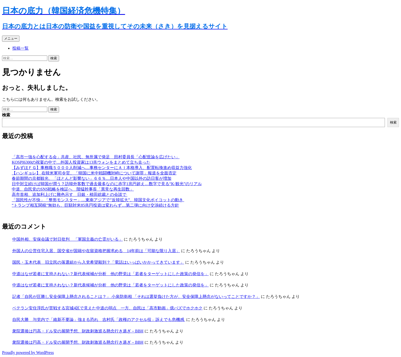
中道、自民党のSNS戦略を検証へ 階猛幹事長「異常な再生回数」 (73, 189)
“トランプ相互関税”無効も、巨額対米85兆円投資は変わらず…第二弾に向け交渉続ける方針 (95, 205)
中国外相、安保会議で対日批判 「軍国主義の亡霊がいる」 (67, 239)
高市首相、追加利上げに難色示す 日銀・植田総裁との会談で (69, 194)
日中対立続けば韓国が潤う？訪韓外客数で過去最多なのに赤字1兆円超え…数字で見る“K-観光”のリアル (107, 184)
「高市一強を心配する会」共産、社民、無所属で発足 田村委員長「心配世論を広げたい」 (96, 157)
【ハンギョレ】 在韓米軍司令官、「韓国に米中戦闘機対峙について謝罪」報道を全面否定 (94, 173)
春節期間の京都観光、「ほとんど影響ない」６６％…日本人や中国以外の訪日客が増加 (91, 178)
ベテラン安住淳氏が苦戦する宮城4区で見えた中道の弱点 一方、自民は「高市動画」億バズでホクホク (107, 308)
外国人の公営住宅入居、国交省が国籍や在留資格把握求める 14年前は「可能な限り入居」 (96, 251)
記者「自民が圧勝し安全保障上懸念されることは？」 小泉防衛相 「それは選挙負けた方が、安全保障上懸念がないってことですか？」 (136, 296)
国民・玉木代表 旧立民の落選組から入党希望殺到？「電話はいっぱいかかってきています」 (98, 262)
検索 (6, 115)
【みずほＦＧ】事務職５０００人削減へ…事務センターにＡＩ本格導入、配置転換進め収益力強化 (102, 167)
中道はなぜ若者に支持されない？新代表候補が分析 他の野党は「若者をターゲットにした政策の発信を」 (110, 274)
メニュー (10, 38)
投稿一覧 (20, 48)
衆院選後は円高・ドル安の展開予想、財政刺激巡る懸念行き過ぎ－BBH (77, 331)
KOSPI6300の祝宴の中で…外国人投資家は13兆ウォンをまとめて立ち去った (81, 162)
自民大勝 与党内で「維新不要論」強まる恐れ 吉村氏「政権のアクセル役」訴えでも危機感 (98, 319)
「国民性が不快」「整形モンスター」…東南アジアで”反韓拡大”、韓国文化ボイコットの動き (98, 200)
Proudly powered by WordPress (28, 352)
